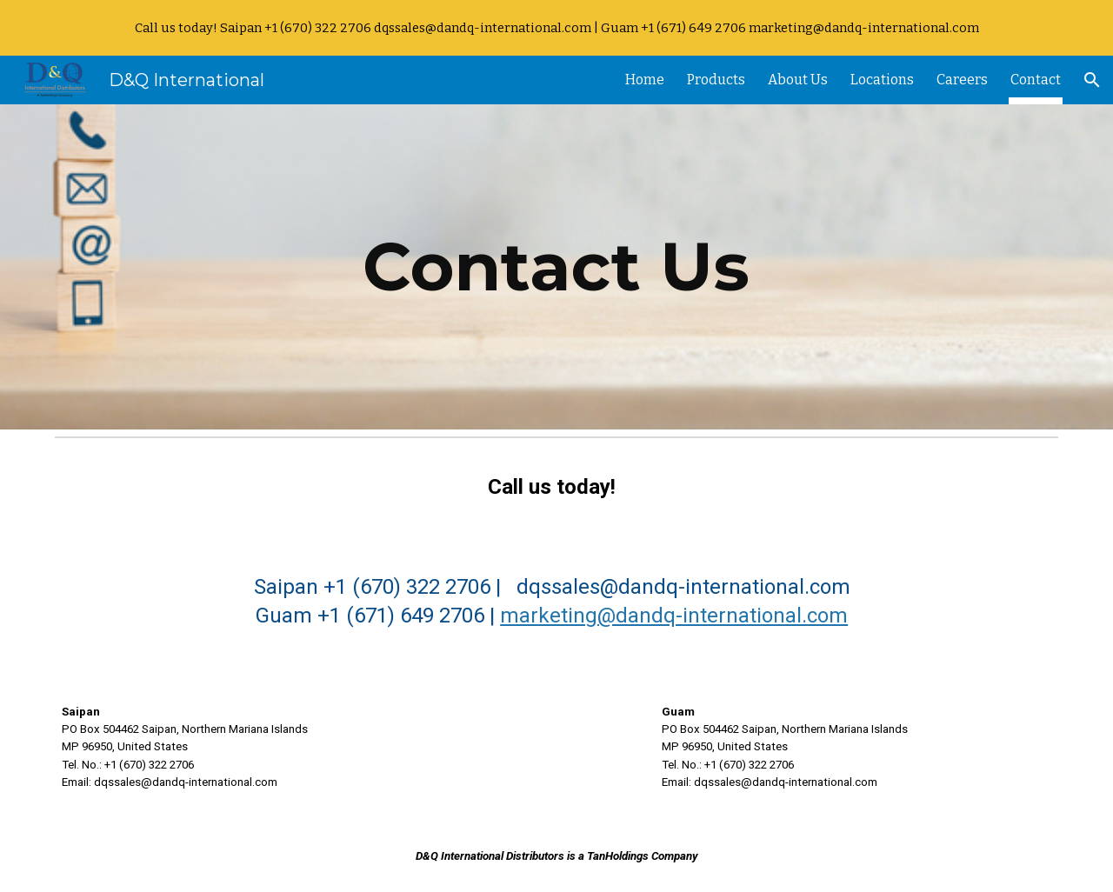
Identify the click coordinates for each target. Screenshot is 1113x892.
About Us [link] (798, 79)
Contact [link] (1035, 79)
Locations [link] (882, 79)
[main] (556, 267)
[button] (1092, 80)
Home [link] (644, 79)
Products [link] (716, 79)
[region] (556, 28)
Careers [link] (962, 79)
